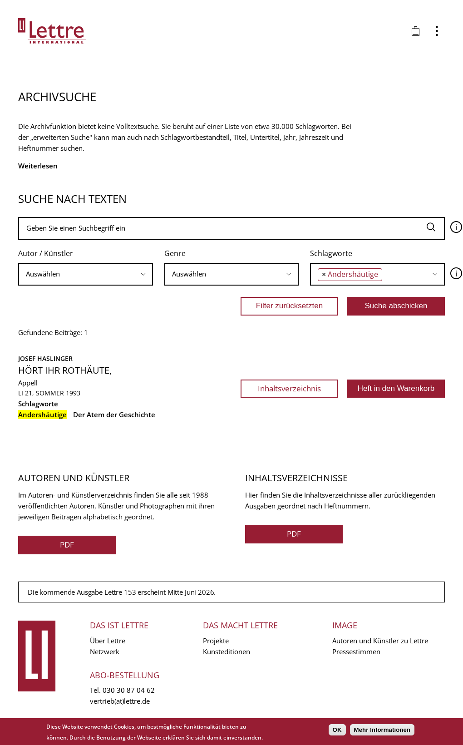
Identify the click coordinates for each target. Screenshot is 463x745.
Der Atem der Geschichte (114, 414)
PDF (67, 544)
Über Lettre (107, 640)
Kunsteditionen (226, 651)
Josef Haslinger (45, 358)
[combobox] (85, 274)
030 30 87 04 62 (129, 690)
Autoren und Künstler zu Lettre (380, 640)
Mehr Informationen (382, 729)
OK (337, 729)
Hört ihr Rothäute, (65, 370)
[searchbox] (85, 274)
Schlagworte (331, 253)
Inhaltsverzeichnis (289, 388)
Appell (28, 382)
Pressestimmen (356, 651)
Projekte (216, 640)
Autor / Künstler (45, 253)
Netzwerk (104, 651)
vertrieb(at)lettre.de (120, 701)
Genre (175, 253)
